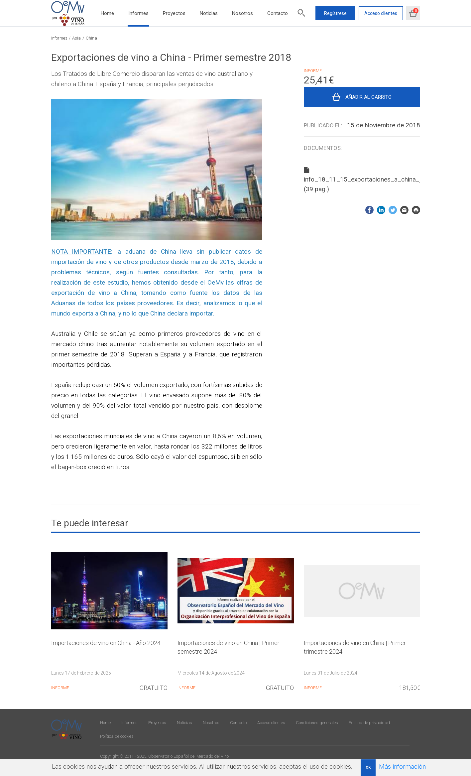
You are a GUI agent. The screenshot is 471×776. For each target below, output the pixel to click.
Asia (76, 38)
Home (107, 13)
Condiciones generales (317, 722)
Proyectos (174, 13)
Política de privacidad (369, 722)
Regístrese (335, 13)
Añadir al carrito (368, 97)
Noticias (209, 13)
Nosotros (242, 13)
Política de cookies (117, 736)
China (91, 38)
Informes (138, 13)
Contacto (277, 13)
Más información (402, 766)
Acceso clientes (380, 13)
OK (368, 767)
